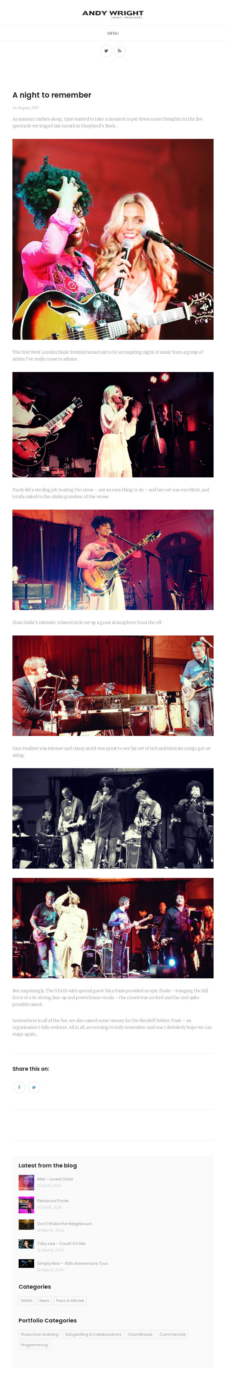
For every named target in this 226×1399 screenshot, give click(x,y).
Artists (27, 1300)
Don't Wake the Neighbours (64, 1224)
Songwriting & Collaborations (93, 1334)
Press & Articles (70, 1300)
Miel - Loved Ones (55, 1179)
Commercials (173, 1334)
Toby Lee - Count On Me (61, 1243)
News (44, 1300)
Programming (34, 1345)
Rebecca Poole (53, 1201)
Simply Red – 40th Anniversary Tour (72, 1263)
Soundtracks (140, 1334)
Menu (113, 33)
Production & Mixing (39, 1334)
